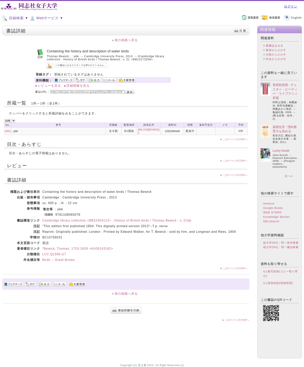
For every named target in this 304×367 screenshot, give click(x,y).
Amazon (269, 203)
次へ (288, 175)
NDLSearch (271, 221)
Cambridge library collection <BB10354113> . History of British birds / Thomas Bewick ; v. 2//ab (116, 220)
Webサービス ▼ (46, 18)
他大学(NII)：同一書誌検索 (281, 247)
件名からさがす (276, 59)
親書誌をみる (274, 45)
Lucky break (281, 150)
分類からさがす (276, 54)
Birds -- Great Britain (58, 259)
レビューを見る (49, 85)
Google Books (273, 207)
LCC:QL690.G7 (54, 254)
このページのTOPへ (235, 139)
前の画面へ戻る (126, 40)
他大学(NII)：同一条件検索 (281, 242)
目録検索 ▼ (15, 18)
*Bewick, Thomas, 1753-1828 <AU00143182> (77, 248)
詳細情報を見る (78, 85)
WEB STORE (272, 212)
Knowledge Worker (276, 216)
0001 (8, 131)
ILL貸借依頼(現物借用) (278, 283)
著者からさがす (276, 50)
